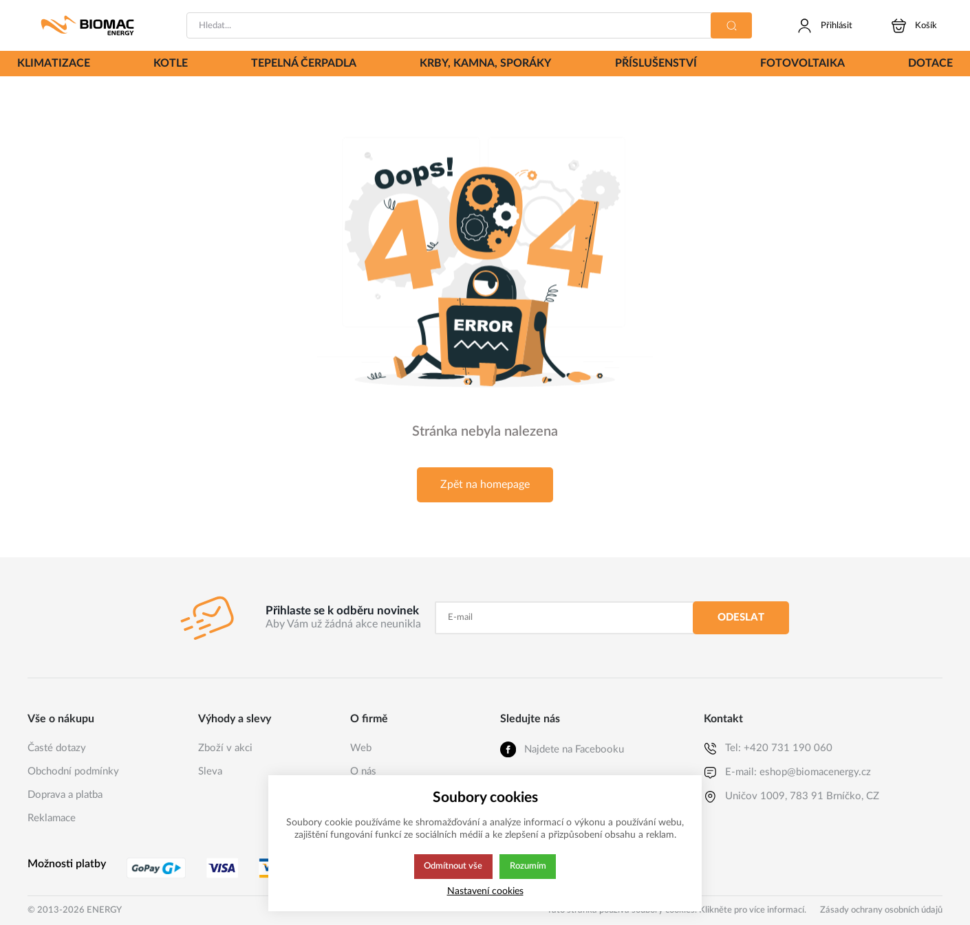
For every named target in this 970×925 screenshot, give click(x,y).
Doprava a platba (65, 795)
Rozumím (529, 866)
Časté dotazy (57, 748)
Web (360, 748)
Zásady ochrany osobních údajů (881, 910)
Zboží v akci (225, 748)
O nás (363, 771)
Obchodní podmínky (73, 771)
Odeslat (741, 617)
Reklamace (52, 818)
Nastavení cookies (485, 891)
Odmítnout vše (452, 866)
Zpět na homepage (485, 484)
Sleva (210, 771)
